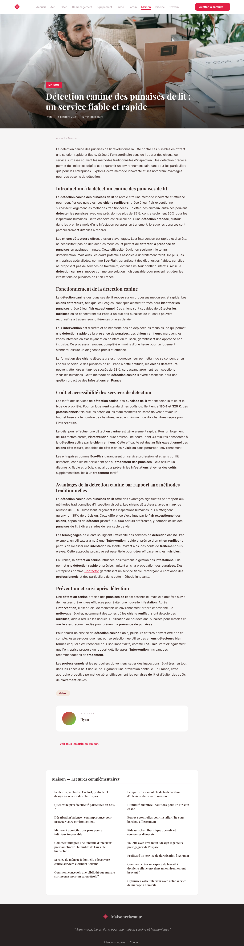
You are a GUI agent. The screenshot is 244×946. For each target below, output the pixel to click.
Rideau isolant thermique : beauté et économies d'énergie (151, 832)
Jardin (133, 6)
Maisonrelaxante (122, 917)
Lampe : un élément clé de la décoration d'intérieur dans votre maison (154, 794)
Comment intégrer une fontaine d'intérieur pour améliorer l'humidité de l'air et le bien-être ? (83, 847)
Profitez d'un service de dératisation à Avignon (158, 855)
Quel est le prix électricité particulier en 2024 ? (84, 807)
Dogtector (91, 571)
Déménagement (82, 6)
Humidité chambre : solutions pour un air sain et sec (158, 807)
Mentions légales (114, 942)
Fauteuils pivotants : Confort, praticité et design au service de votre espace (81, 794)
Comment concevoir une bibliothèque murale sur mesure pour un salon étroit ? (84, 874)
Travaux (174, 6)
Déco (64, 6)
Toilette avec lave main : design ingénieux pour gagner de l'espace (155, 845)
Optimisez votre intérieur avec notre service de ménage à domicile (156, 883)
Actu (53, 6)
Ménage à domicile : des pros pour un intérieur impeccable (79, 832)
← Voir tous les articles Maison (77, 744)
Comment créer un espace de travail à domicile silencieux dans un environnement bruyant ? (156, 868)
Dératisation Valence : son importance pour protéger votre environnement (83, 819)
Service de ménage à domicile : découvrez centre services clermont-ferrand (82, 861)
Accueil (41, 6)
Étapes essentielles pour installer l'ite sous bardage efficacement (155, 819)
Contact (135, 942)
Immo (120, 6)
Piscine (160, 6)
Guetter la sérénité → (213, 6)
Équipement (104, 6)
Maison (146, 6)
